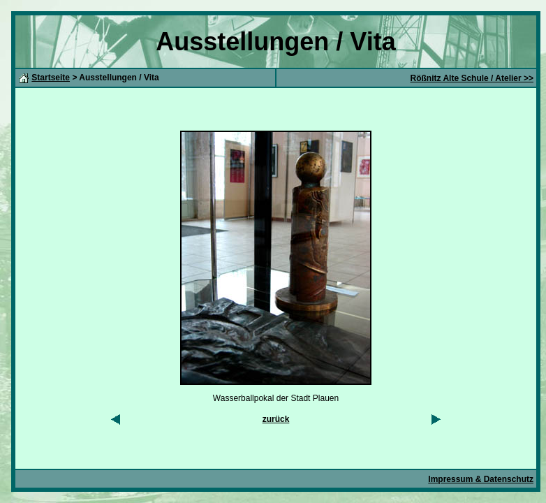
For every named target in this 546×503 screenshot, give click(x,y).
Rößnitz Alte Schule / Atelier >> (472, 78)
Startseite (50, 77)
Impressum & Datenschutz (480, 479)
